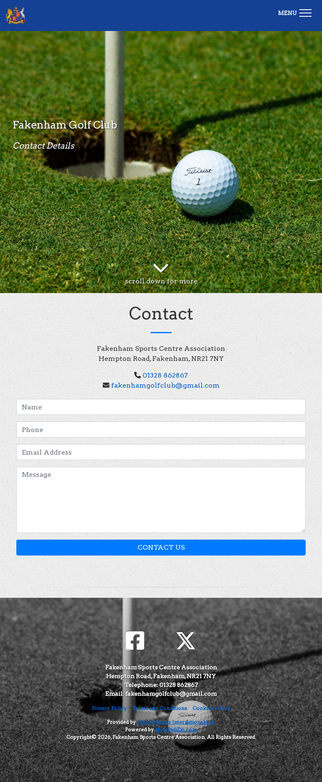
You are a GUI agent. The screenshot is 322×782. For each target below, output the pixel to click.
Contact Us (161, 547)
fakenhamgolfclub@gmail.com (165, 385)
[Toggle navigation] (294, 11)
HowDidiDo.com (176, 729)
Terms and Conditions (159, 708)
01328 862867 (165, 375)
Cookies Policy (211, 708)
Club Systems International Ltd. (176, 722)
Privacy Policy (109, 708)
